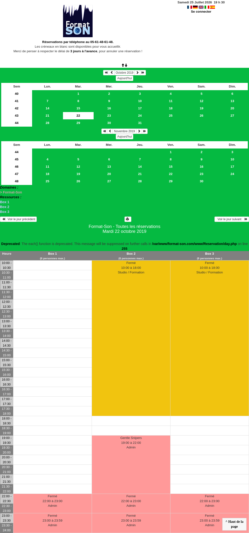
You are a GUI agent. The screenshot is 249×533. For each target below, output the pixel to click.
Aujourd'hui (124, 78)
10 (140, 101)
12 (201, 101)
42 (16, 108)
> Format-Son (11, 192)
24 (140, 115)
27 (232, 115)
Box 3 (4, 212)
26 (201, 115)
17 (140, 108)
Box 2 (4, 207)
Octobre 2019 (124, 72)
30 (109, 123)
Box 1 (4, 202)
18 (171, 108)
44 (16, 123)
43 (16, 115)
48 (16, 181)
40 (16, 94)
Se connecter (201, 11)
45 (16, 159)
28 (47, 123)
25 (171, 115)
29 (78, 123)
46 (16, 166)
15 (78, 108)
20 (232, 108)
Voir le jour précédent (18, 219)
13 (232, 101)
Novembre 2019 (124, 131)
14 (47, 108)
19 (201, 108)
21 (47, 115)
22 (171, 174)
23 (109, 115)
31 (140, 123)
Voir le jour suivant (232, 219)
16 (109, 108)
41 (16, 101)
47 (16, 174)
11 (171, 101)
